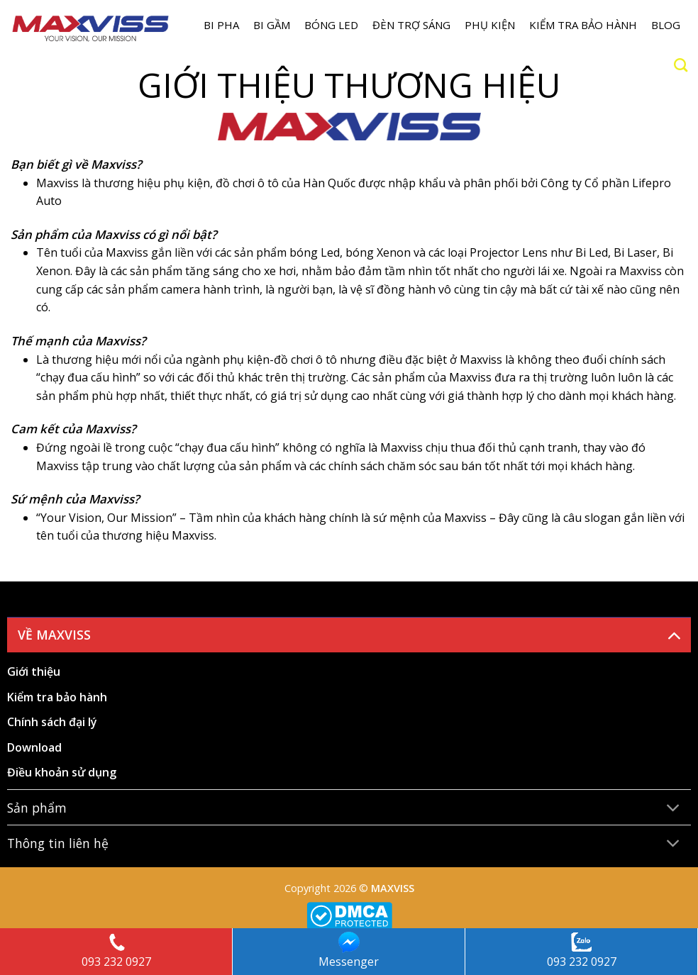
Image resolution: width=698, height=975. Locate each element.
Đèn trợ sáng (411, 25)
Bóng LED (331, 25)
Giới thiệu (33, 671)
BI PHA (221, 25)
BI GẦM (271, 25)
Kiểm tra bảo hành (583, 25)
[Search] (680, 65)
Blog (665, 25)
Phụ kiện (490, 25)
